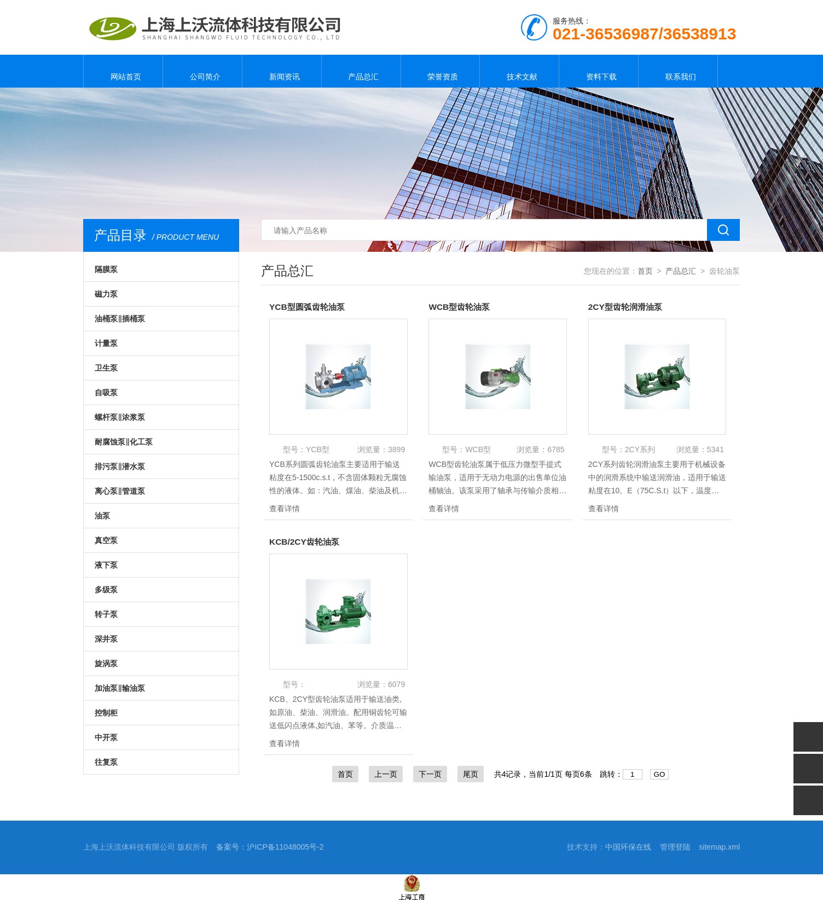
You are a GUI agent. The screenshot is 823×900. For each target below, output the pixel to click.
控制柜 (106, 712)
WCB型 (478, 449)
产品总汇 (361, 71)
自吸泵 (106, 392)
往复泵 (106, 762)
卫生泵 (106, 368)
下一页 (430, 774)
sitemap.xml (719, 847)
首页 (645, 271)
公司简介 (202, 71)
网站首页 (123, 71)
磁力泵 (106, 294)
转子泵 (106, 614)
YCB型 (317, 449)
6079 (396, 684)
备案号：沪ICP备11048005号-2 (269, 847)
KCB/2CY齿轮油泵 (306, 541)
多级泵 (106, 589)
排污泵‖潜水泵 (120, 466)
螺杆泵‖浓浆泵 (120, 417)
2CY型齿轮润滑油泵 (627, 306)
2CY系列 (640, 449)
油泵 (102, 515)
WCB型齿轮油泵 (460, 306)
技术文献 (519, 71)
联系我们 (678, 71)
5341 (715, 449)
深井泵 (106, 638)
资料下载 (598, 71)
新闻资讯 (281, 71)
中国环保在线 (628, 847)
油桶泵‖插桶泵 (120, 318)
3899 (396, 449)
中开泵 (106, 737)
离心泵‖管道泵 (120, 491)
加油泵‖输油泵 (120, 688)
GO (659, 774)
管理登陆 (675, 847)
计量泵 (106, 343)
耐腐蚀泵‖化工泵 (124, 441)
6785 (555, 449)
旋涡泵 (106, 663)
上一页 (385, 774)
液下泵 (106, 565)
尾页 (470, 774)
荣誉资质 (440, 71)
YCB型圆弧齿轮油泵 (309, 306)
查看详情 (284, 508)
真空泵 (106, 540)
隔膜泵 (106, 269)
